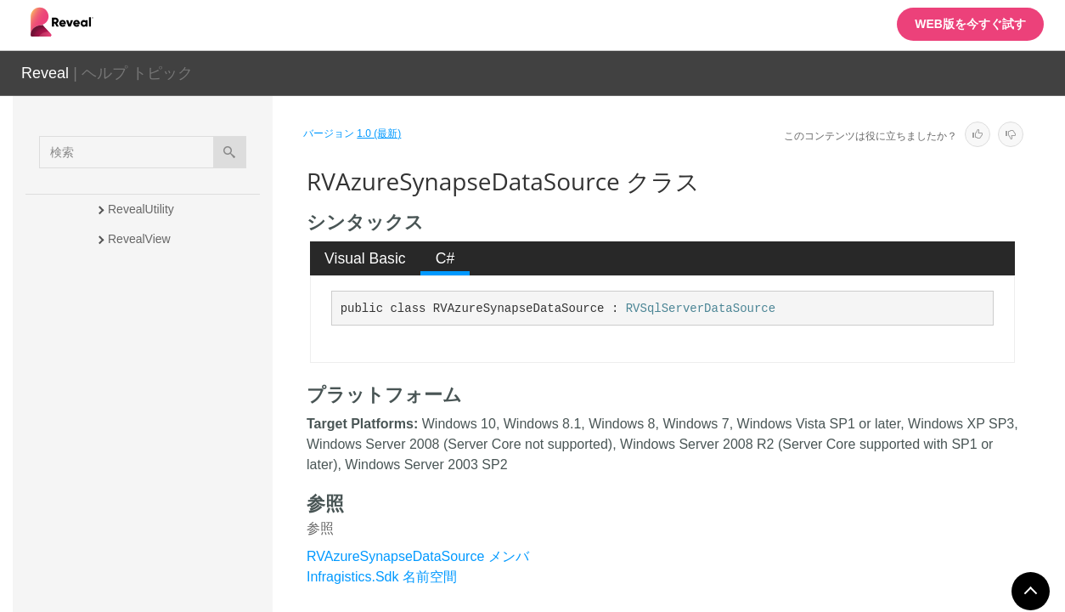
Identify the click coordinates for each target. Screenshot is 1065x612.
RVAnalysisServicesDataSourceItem (185, 324)
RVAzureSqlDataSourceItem (182, 393)
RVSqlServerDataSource (700, 308)
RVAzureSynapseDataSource (186, 431)
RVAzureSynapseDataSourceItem (187, 477)
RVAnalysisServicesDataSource (185, 277)
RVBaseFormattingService (178, 516)
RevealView (139, 239)
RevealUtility (141, 209)
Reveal (45, 73)
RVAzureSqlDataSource (171, 363)
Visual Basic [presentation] (365, 258)
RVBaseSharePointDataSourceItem (187, 554)
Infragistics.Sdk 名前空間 (382, 577)
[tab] (365, 258)
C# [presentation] (445, 258)
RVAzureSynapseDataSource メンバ (418, 556)
